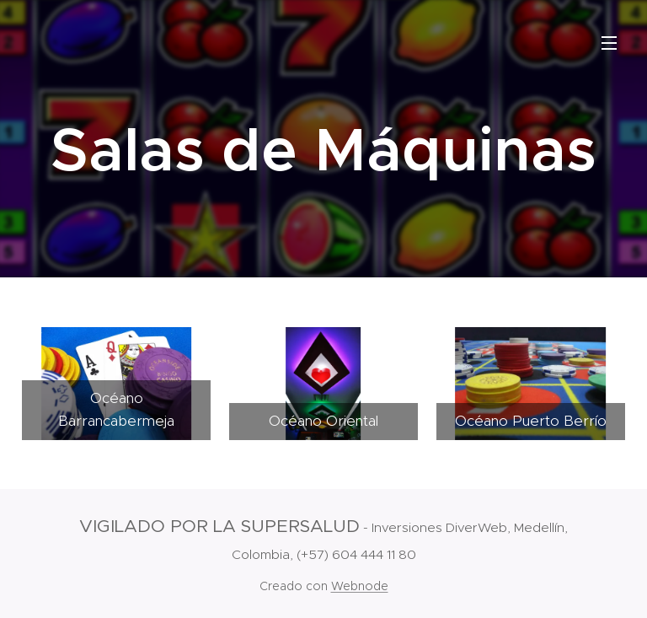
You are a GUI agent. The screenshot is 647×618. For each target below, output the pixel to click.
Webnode (359, 586)
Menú (609, 43)
